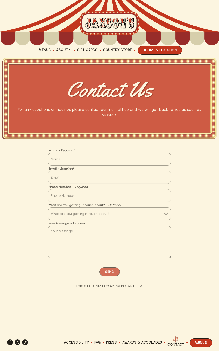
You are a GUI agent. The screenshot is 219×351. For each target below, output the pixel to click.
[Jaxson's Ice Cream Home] (109, 22)
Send (109, 273)
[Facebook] (10, 342)
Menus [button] (45, 50)
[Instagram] (17, 342)
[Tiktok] (25, 342)
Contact (175, 344)
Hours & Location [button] (160, 50)
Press (111, 342)
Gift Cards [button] (87, 50)
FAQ (97, 342)
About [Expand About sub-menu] (64, 49)
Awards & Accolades (142, 342)
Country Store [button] (117, 50)
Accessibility (76, 342)
